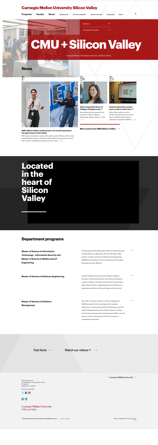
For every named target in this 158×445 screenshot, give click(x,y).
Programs (27, 14)
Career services (96, 14)
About (51, 14)
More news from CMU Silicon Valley (100, 128)
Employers (111, 14)
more (121, 14)
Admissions (63, 14)
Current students (79, 14)
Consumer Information (28, 405)
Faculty (40, 14)
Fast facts (42, 365)
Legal (134, 434)
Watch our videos (81, 367)
